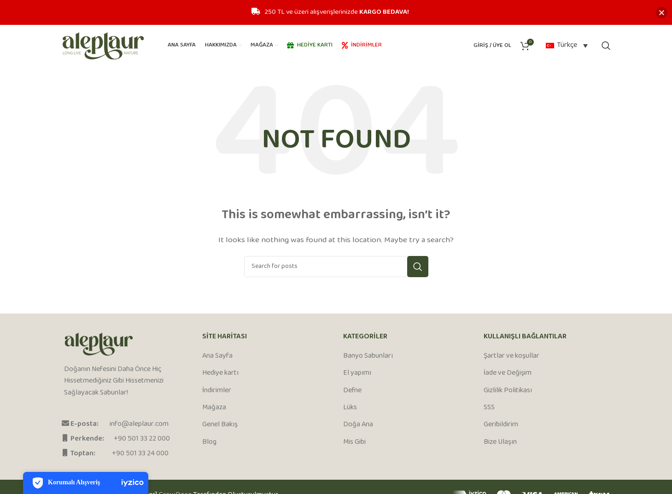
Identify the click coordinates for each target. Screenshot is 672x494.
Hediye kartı (220, 373)
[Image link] (99, 344)
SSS (489, 408)
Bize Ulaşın (500, 442)
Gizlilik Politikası (508, 391)
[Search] (606, 45)
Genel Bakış (220, 425)
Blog (209, 442)
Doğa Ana (358, 425)
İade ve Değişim (508, 373)
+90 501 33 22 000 (142, 439)
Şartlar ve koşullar (511, 356)
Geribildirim (501, 425)
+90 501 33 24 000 (140, 454)
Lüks (350, 408)
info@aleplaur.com (139, 424)
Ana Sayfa (217, 356)
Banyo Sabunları (368, 356)
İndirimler (216, 391)
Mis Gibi (354, 442)
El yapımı (357, 373)
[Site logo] (103, 46)
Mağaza (214, 408)
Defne (352, 391)
